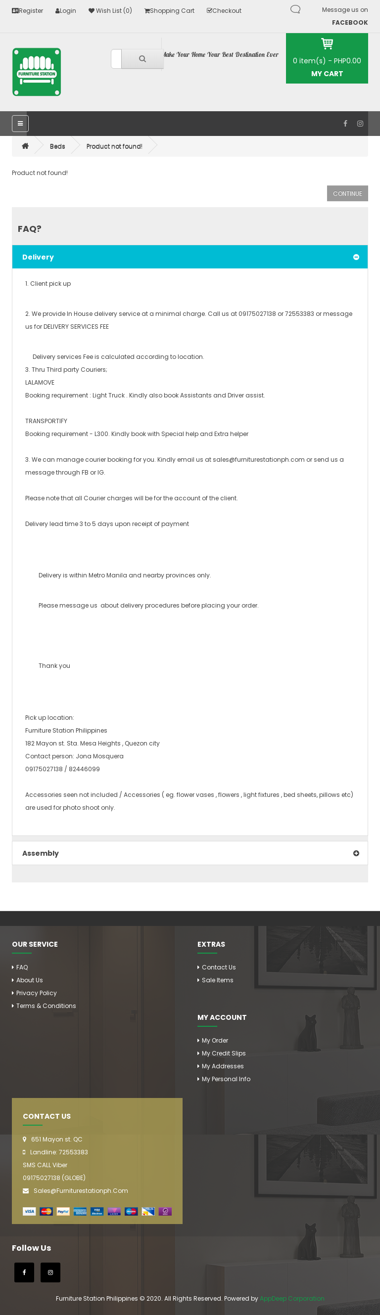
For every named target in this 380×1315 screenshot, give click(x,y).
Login (65, 10)
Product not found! (114, 146)
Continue (347, 193)
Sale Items (218, 980)
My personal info (226, 1079)
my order (215, 1040)
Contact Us (219, 967)
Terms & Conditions (46, 1006)
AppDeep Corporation (292, 1298)
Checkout (224, 10)
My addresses (223, 1066)
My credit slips (224, 1053)
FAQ (22, 967)
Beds (57, 146)
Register (27, 10)
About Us (29, 980)
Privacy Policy (36, 993)
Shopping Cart (169, 10)
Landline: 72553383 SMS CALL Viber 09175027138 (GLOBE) (55, 1165)
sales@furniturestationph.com (81, 1190)
